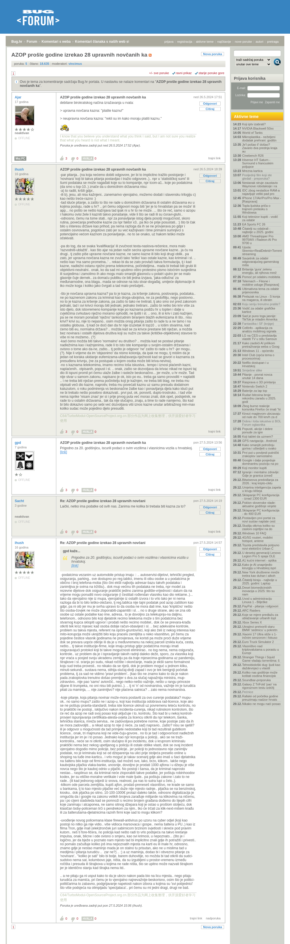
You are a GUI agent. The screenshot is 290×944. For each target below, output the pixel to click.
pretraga (273, 41)
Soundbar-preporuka (256, 680)
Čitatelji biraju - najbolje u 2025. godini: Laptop (259, 581)
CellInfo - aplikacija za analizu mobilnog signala (259, 329)
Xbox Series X (252, 622)
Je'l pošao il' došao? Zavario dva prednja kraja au (259, 148)
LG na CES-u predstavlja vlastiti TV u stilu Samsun (259, 337)
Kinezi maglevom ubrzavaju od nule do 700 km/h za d (261, 415)
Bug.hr (16, 42)
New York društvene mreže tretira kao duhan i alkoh (260, 574)
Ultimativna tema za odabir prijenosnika (260, 290)
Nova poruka (212, 54)
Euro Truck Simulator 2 (258, 642)
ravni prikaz (184, 73)
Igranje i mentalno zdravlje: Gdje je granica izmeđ (260, 473)
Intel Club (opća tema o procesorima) (258, 356)
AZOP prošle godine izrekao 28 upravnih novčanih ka (103, 97)
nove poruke (243, 41)
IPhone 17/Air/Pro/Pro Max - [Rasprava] (261, 199)
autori (260, 41)
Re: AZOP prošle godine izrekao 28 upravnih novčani (102, 501)
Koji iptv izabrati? (254, 124)
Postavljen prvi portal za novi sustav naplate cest (258, 519)
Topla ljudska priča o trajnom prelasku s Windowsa (256, 209)
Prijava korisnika (249, 78)
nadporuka (213, 918)
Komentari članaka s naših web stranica (107, 42)
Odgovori (210, 103)
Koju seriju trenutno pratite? (261, 304)
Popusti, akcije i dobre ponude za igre (257, 430)
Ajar (18, 97)
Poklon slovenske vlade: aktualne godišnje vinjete (259, 504)
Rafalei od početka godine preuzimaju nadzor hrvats (260, 697)
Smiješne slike (252, 370)
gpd (18, 443)
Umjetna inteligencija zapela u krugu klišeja (261, 489)
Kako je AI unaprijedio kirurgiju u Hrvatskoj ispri (259, 566)
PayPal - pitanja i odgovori (260, 606)
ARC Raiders (251, 610)
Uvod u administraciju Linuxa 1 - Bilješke (257, 600)
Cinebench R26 (253, 155)
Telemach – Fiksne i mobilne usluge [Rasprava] (260, 282)
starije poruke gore (211, 73)
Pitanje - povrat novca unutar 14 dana (257, 376)
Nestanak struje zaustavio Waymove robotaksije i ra (260, 184)
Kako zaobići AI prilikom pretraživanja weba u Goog (260, 344)
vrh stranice (274, 938)
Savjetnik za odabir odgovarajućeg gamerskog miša (260, 262)
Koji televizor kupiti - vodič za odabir (260, 218)
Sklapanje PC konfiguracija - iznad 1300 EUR (260, 496)
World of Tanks (252, 132)
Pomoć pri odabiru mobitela (261, 277)
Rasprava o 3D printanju (259, 382)
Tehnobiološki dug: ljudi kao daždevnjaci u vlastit (261, 666)
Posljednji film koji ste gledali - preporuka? (257, 176)
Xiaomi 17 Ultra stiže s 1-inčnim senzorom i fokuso (259, 636)
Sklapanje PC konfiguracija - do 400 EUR (260, 512)
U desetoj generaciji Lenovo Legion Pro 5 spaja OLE (261, 554)
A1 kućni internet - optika (259, 560)
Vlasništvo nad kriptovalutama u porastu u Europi (260, 649)
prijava (168, 41)
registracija (184, 41)
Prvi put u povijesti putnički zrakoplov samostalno (260, 454)
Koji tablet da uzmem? (257, 436)
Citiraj (210, 109)
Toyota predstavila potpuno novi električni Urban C (260, 546)
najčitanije (224, 41)
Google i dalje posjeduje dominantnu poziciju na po (260, 462)
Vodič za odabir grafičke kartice (258, 310)
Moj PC (20, 158)
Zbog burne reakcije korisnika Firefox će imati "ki (261, 407)
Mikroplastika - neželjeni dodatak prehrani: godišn (259, 138)
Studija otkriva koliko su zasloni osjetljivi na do (258, 527)
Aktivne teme (246, 116)
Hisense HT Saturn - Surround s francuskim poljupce (257, 163)
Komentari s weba (56, 42)
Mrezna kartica (252, 171)
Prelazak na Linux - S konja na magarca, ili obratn (261, 298)
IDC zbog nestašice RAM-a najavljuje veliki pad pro (261, 192)
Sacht (20, 501)
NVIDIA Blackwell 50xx (258, 128)
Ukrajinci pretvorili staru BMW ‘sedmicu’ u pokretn (259, 628)
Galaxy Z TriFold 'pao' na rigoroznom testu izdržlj (259, 686)
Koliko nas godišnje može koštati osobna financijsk (260, 674)
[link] (63, 452)
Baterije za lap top (254, 390)
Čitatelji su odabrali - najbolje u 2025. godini (257, 230)
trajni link (214, 158)
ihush (20, 169)
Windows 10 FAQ (254, 533)
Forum (32, 42)
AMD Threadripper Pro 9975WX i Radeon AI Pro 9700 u (259, 240)
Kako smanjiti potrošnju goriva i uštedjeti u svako (259, 446)
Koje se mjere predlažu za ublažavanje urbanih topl (260, 616)
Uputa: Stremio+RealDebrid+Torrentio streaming (261, 251)
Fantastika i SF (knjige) (258, 323)
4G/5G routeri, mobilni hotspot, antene (257, 539)
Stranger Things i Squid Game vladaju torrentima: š (261, 658)
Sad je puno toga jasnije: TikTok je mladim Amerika (259, 317)
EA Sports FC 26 (253, 224)
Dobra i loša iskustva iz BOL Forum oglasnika (261, 423)
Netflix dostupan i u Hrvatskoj (255, 364)
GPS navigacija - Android (259, 440)
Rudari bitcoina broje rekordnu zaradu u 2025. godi (259, 398)
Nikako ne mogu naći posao (261, 704)
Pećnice (247, 692)
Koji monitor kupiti (254, 468)
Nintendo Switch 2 (254, 386)
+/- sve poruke (159, 73)
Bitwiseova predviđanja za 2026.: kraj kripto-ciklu (260, 481)
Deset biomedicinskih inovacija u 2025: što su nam (258, 591)
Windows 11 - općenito (258, 350)
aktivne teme (205, 41)
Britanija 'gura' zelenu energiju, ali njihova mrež (259, 271)
